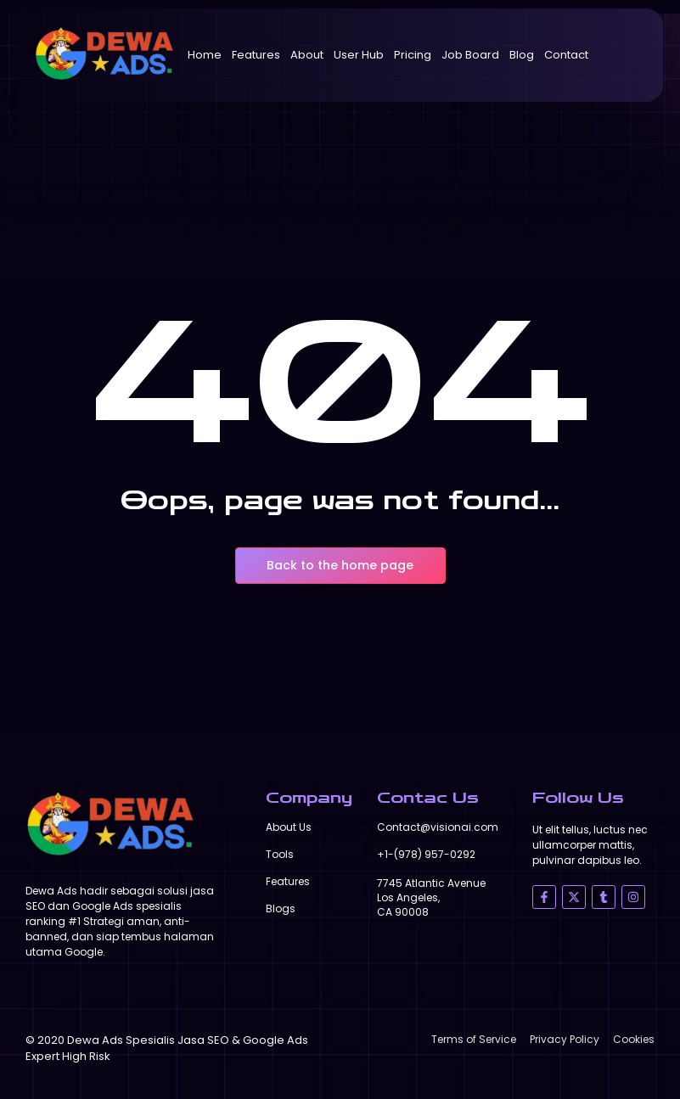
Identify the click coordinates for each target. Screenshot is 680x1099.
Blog (521, 55)
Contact (566, 55)
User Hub (359, 55)
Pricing (412, 55)
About (306, 55)
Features (256, 55)
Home (205, 55)
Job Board (470, 55)
